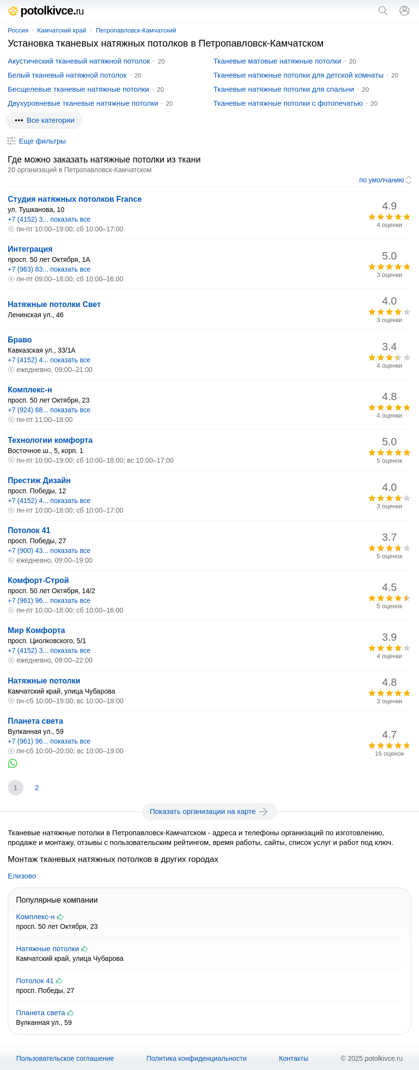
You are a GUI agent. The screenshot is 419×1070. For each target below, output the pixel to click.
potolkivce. (45, 10)
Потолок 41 (29, 530)
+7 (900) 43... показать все (49, 550)
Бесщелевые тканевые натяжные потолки (78, 89)
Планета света (35, 721)
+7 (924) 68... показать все (49, 410)
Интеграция (30, 249)
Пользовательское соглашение (65, 1058)
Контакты (293, 1058)
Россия (18, 30)
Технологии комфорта (50, 440)
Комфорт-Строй (38, 580)
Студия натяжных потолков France (75, 199)
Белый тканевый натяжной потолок (67, 75)
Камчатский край (61, 30)
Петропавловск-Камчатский (136, 30)
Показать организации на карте (210, 811)
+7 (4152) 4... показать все (49, 360)
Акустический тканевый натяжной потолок (79, 61)
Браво (20, 340)
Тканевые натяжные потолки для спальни (283, 89)
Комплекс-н (30, 390)
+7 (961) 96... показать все (49, 600)
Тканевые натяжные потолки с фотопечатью (288, 103)
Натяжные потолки (44, 681)
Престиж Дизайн (39, 480)
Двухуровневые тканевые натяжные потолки (83, 103)
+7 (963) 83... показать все (49, 269)
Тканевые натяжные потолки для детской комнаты (298, 75)
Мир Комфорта (36, 630)
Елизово (22, 876)
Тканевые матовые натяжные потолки (277, 61)
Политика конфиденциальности (196, 1058)
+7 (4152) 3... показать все (49, 219)
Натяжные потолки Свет (54, 304)
